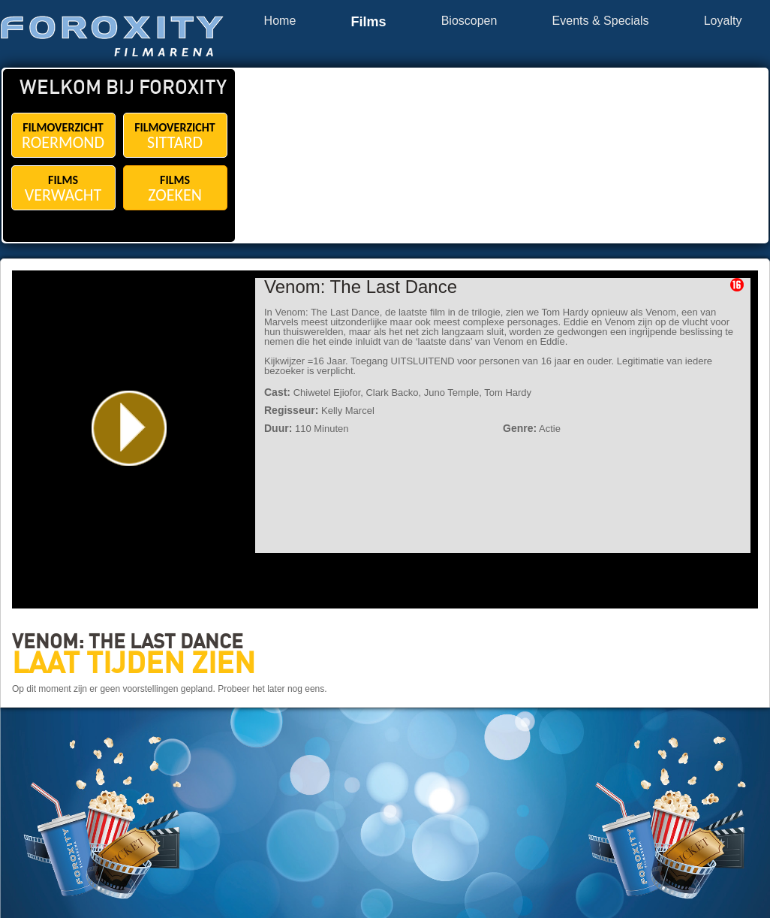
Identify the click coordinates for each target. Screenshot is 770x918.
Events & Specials (600, 21)
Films (368, 22)
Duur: (278, 428)
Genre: (520, 428)
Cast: (277, 392)
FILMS (63, 189)
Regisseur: (291, 410)
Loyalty (723, 21)
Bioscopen (469, 21)
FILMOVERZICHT (63, 136)
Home (280, 21)
